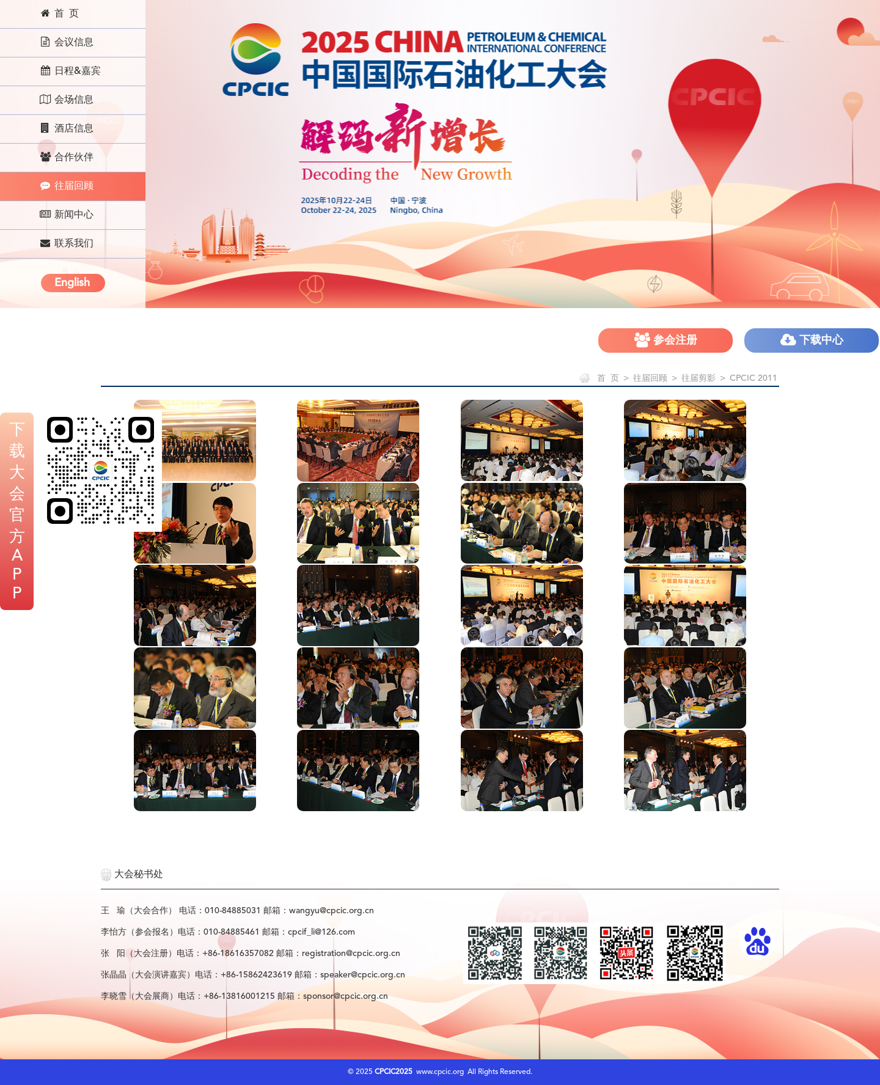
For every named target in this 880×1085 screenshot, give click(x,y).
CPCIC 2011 (753, 378)
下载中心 (811, 340)
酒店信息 (66, 128)
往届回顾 (66, 185)
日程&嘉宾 (70, 70)
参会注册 (665, 340)
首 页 (59, 13)
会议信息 (66, 42)
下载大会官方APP (17, 512)
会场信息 (66, 99)
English (72, 283)
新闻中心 (66, 214)
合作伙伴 (66, 157)
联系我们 (66, 243)
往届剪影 (698, 378)
